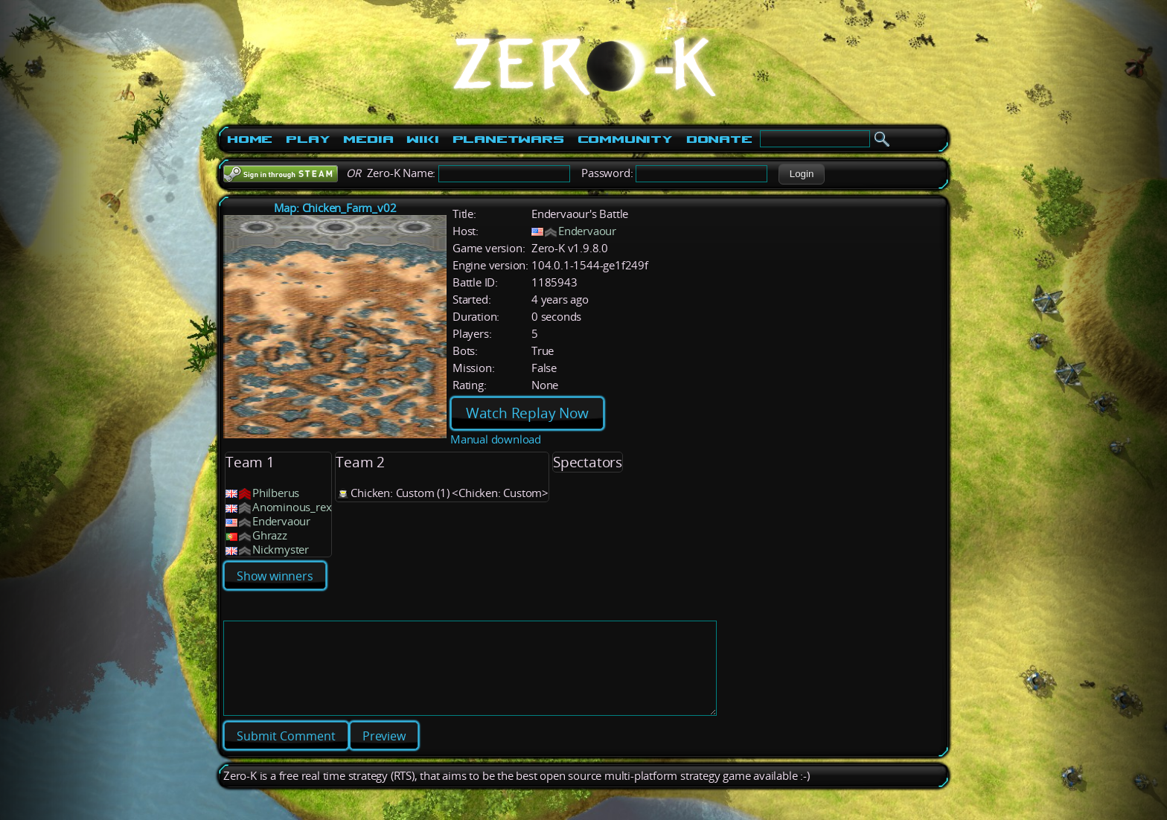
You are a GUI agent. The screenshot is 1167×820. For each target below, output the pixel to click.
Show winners (275, 576)
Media (368, 139)
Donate (719, 139)
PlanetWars (508, 139)
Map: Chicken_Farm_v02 (335, 208)
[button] (801, 174)
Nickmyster (280, 549)
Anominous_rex (291, 507)
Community (625, 139)
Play (308, 139)
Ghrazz (269, 535)
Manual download (495, 439)
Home (249, 139)
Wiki (422, 139)
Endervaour (587, 231)
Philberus (275, 493)
